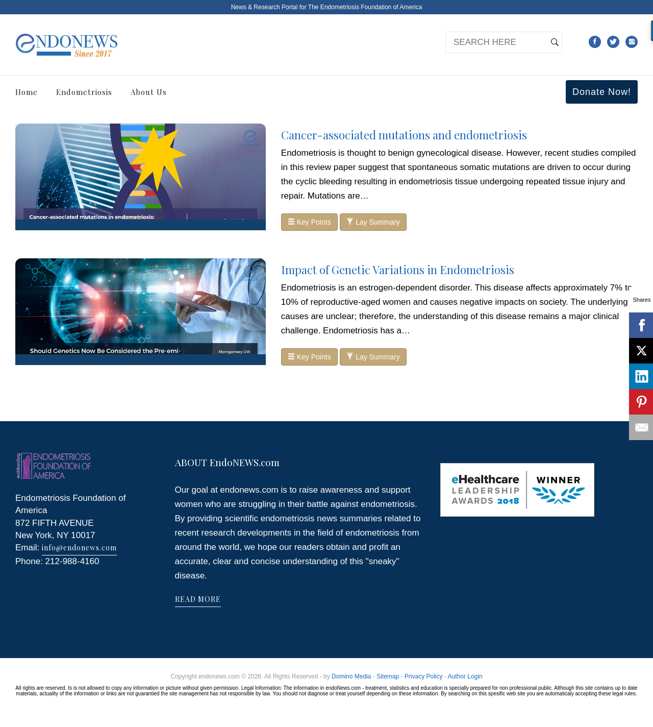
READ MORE (198, 599)
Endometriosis (84, 92)
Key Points (309, 222)
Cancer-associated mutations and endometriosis (404, 134)
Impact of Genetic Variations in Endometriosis (397, 269)
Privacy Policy (424, 676)
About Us (149, 92)
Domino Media (351, 676)
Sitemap (387, 676)
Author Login (465, 676)
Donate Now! (601, 92)
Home (26, 92)
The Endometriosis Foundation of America (365, 7)
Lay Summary (372, 222)
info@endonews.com (79, 547)
